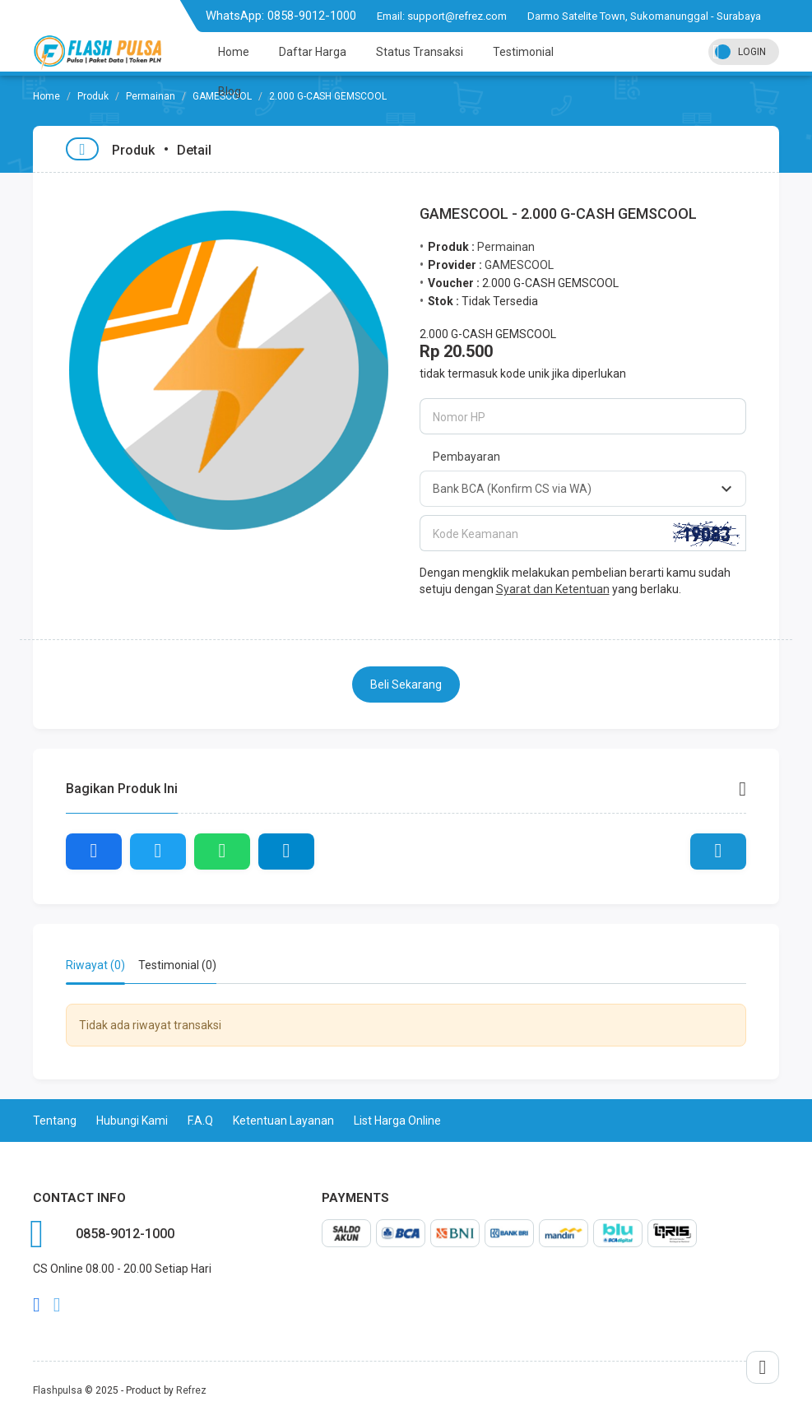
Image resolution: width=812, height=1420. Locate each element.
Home (233, 51)
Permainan (150, 96)
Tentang (55, 1120)
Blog (229, 91)
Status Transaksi (419, 51)
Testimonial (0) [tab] (177, 965)
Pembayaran (466, 456)
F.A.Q (200, 1120)
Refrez (191, 1390)
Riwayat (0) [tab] (95, 965)
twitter (57, 1305)
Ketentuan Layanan (283, 1120)
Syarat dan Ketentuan (553, 589)
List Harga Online (397, 1120)
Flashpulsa (57, 1390)
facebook (36, 1305)
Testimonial (523, 51)
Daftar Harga (312, 51)
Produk (93, 96)
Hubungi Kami (132, 1120)
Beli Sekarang (406, 684)
